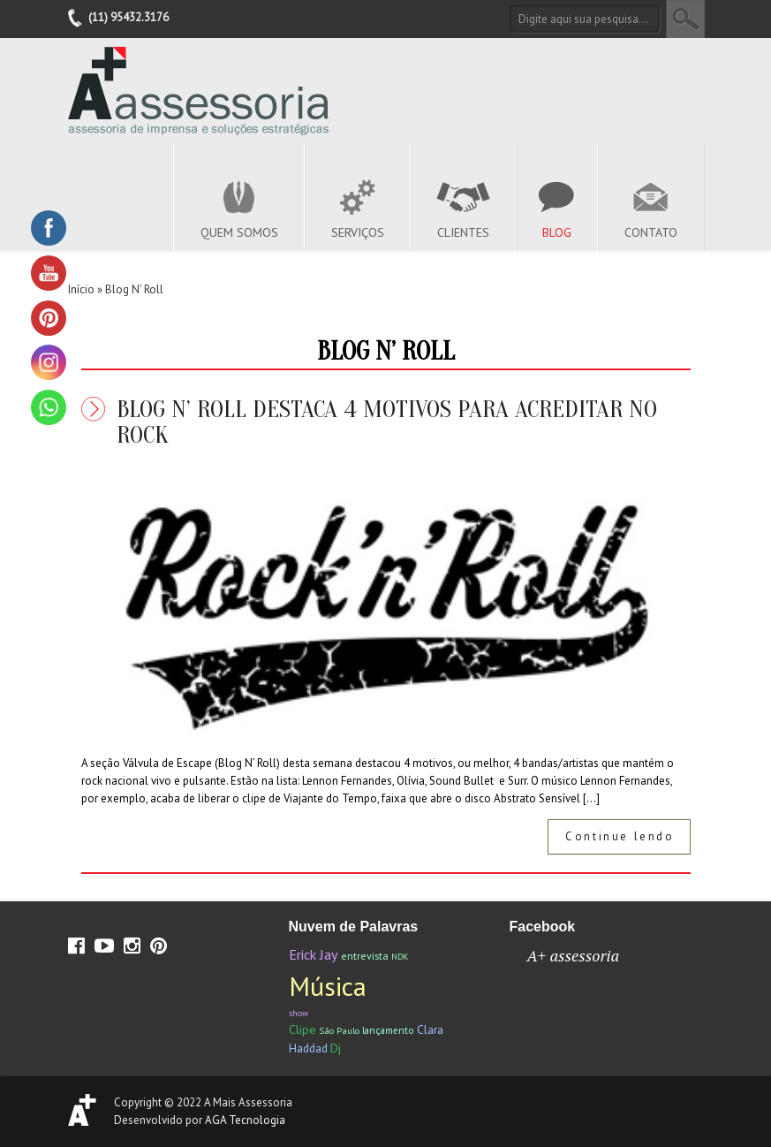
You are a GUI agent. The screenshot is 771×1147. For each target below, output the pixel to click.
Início (81, 289)
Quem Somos (239, 232)
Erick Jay (313, 954)
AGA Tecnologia (245, 1120)
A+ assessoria (573, 955)
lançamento (388, 1030)
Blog (556, 232)
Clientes (463, 232)
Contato (650, 232)
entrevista (365, 955)
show (298, 1013)
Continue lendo (619, 836)
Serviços (357, 232)
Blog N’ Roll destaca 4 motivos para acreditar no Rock (387, 422)
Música (328, 985)
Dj (335, 1048)
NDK (399, 956)
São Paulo (339, 1030)
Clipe (302, 1029)
